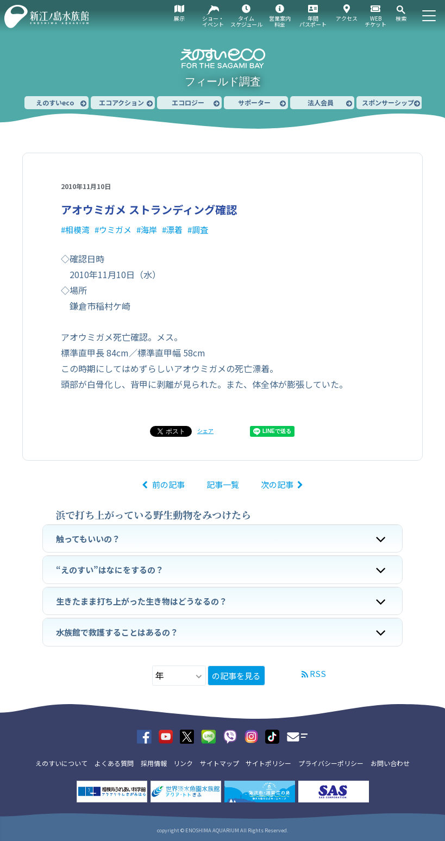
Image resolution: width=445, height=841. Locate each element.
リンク (183, 763)
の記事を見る (236, 675)
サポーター (254, 102)
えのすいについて (61, 763)
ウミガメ (115, 229)
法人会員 (321, 102)
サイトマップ (219, 763)
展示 (179, 18)
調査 (200, 229)
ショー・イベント (213, 21)
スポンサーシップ (388, 102)
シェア (205, 430)
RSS (318, 673)
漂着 (174, 229)
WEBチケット (375, 21)
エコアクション (121, 102)
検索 (401, 18)
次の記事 (277, 484)
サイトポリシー (268, 763)
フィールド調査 (223, 81)
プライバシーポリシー (330, 763)
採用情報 (154, 763)
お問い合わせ (390, 763)
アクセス (347, 18)
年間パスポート (313, 21)
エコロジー (188, 102)
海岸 (149, 229)
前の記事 (168, 484)
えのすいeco (55, 102)
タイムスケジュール (246, 21)
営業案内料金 (280, 21)
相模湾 (77, 229)
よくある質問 (114, 763)
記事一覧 (222, 484)
